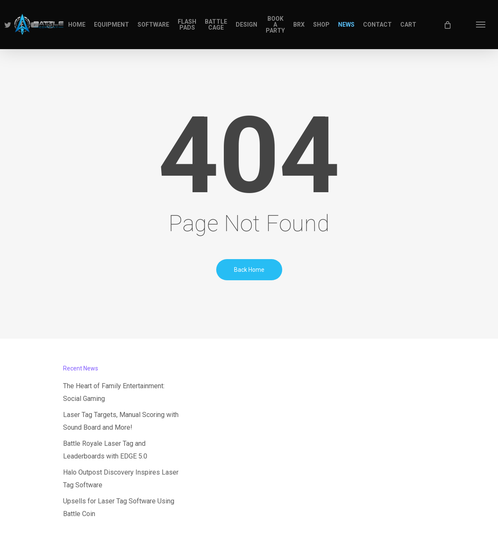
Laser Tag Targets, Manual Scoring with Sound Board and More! (121, 421)
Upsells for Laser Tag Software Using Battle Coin (118, 507)
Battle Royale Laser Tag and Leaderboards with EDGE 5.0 (105, 449)
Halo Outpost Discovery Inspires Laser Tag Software (121, 478)
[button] (481, 24)
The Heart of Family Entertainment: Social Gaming (114, 392)
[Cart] (447, 24)
